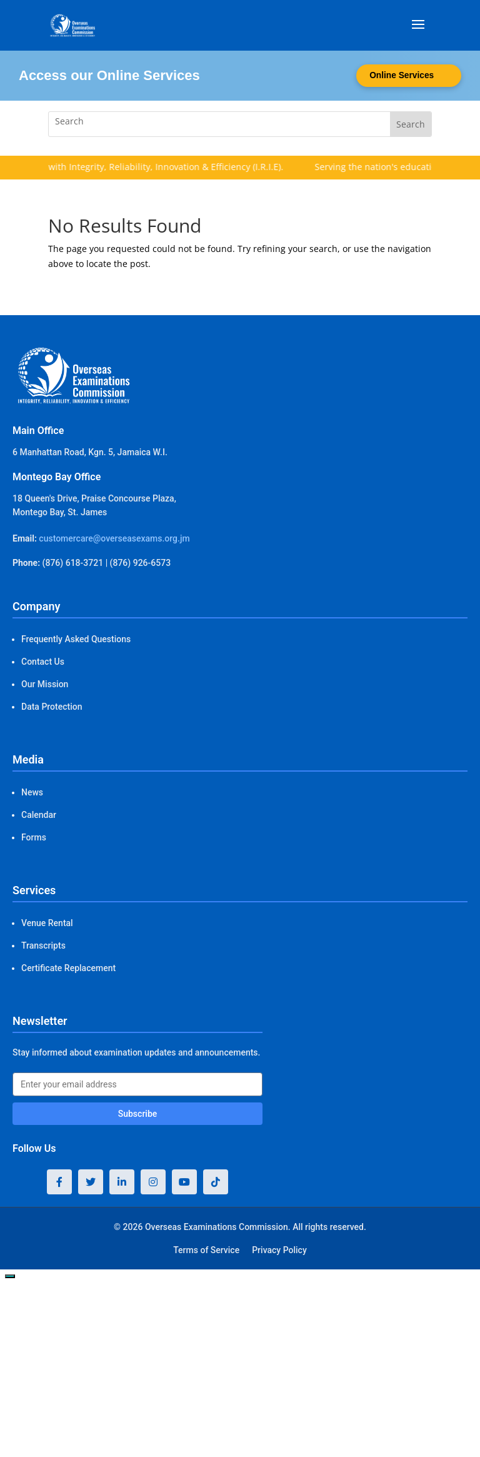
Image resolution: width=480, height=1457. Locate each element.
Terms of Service (206, 1250)
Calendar (38, 815)
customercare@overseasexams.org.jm (114, 538)
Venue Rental (47, 923)
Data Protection (51, 707)
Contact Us (42, 662)
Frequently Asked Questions (76, 639)
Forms (33, 837)
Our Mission (44, 684)
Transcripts (43, 945)
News (32, 792)
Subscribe (138, 1114)
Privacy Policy (279, 1250)
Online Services (400, 76)
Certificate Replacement (68, 968)
